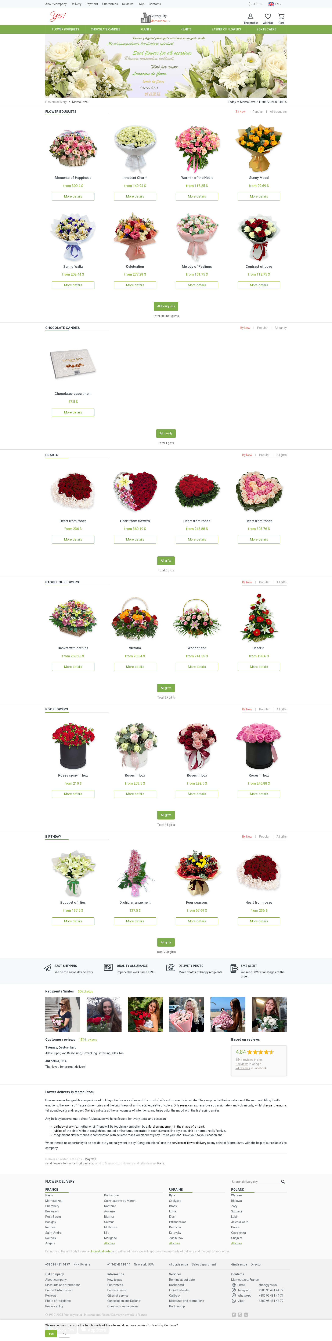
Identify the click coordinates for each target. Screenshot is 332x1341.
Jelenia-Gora (239, 1217)
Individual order (101, 1247)
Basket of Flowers (226, 29)
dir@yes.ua (239, 1260)
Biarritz (109, 1212)
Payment (92, 4)
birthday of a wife (65, 1122)
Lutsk (172, 1207)
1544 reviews (88, 1035)
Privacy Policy (54, 1302)
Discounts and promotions (62, 1280)
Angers (50, 1239)
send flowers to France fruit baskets (69, 1159)
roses (184, 1101)
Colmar (109, 1217)
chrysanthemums (275, 1101)
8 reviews (242, 1059)
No (64, 1333)
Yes (51, 1333)
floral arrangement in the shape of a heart (176, 1122)
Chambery (52, 1201)
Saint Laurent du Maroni (120, 1196)
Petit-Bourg (53, 1212)
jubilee (58, 1126)
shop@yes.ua (178, 1260)
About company (56, 4)
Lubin (234, 1212)
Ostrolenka (238, 1228)
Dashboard (176, 1280)
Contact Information (58, 1285)
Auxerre (109, 1207)
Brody (173, 1201)
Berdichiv (175, 1223)
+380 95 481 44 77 (57, 1260)
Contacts (155, 4)
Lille (106, 1228)
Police (235, 1223)
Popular (258, 111)
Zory (234, 1201)
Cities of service (118, 1291)
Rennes (50, 1223)
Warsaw (236, 1191)
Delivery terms (117, 1285)
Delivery (76, 4)
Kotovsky (175, 1228)
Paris (160, 1159)
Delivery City (161, 20)
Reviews (127, 4)
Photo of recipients (58, 1296)
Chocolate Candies (105, 29)
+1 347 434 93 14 (118, 1260)
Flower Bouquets (65, 29)
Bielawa (236, 1196)
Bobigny (50, 1217)
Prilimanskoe (178, 1217)
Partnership (177, 1302)
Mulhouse (110, 1223)
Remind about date (182, 1275)
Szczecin (237, 1207)
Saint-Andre (53, 1228)
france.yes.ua (73, 1310)
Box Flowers (267, 29)
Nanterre (110, 1201)
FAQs (141, 4)
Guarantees (110, 4)
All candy (281, 327)
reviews (244, 1055)
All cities (109, 1239)
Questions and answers (123, 1302)
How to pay (114, 1275)
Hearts (186, 29)
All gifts (282, 453)
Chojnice (237, 1233)
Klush (172, 1212)
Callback (174, 1291)
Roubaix (50, 1233)
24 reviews (243, 1063)
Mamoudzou (53, 1196)
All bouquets (278, 111)
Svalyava (175, 1196)
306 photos (85, 987)
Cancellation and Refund (123, 1296)
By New (241, 111)
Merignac (110, 1233)
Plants (145, 29)
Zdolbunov (176, 1233)
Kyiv (172, 1191)
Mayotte (90, 1154)
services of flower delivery (189, 1138)
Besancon (52, 1207)
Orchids (90, 1106)
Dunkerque (111, 1191)
